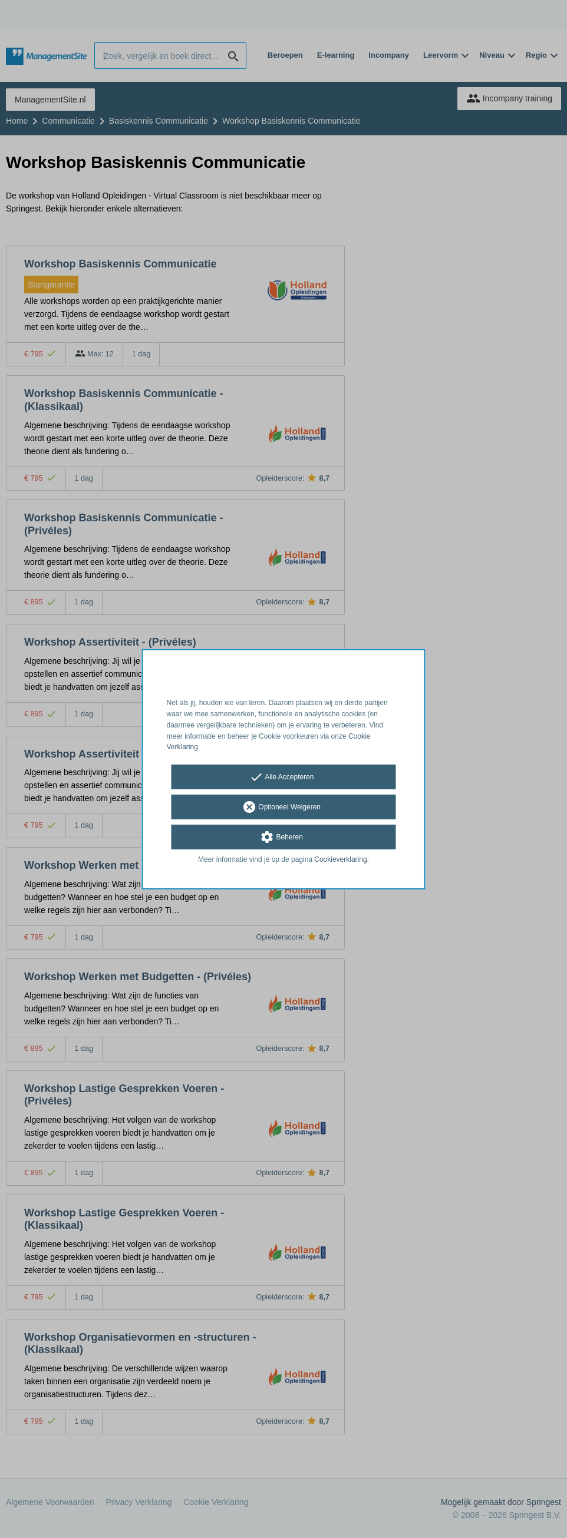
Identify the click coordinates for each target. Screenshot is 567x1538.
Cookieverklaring (340, 859)
